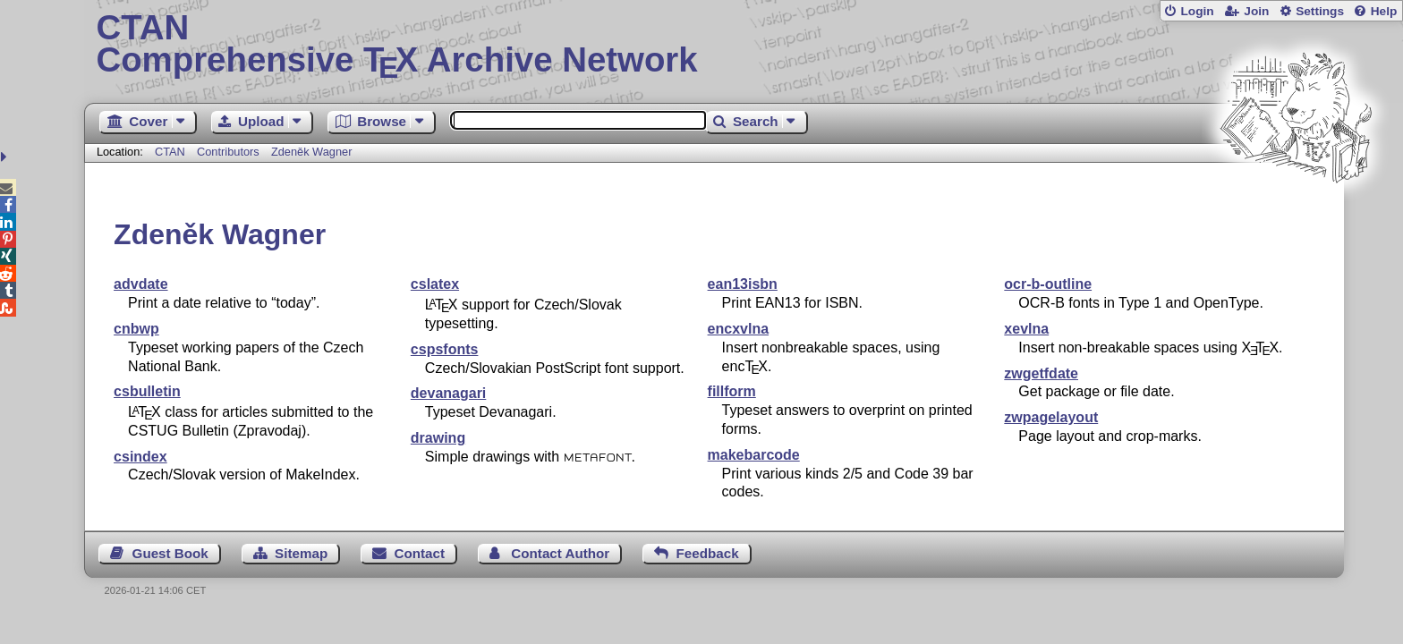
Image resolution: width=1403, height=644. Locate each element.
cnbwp (136, 328)
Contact (420, 553)
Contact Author (560, 553)
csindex (140, 456)
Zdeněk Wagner (312, 151)
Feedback (707, 553)
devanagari (448, 393)
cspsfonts (445, 349)
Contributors (228, 151)
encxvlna (738, 328)
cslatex (435, 284)
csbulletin (147, 391)
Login (1196, 11)
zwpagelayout (1051, 417)
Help (1384, 11)
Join (1256, 11)
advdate (140, 284)
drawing (438, 437)
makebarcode (754, 454)
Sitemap (301, 553)
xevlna (1026, 328)
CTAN (170, 151)
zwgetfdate (1041, 373)
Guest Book (170, 553)
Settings (1320, 11)
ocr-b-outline (1048, 284)
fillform (732, 391)
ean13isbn (743, 284)
